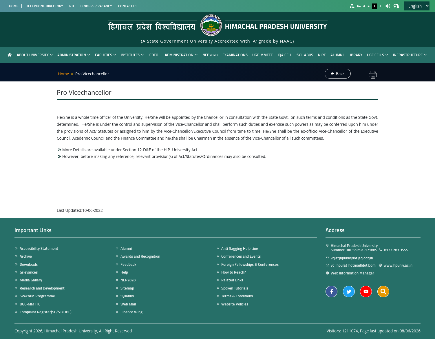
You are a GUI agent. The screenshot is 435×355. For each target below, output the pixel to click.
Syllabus (305, 54)
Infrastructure (410, 54)
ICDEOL (154, 54)
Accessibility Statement (39, 248)
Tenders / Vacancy (96, 6)
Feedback (128, 264)
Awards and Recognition (140, 256)
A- (369, 6)
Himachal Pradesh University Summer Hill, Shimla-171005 (352, 247)
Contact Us (128, 6)
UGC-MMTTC (262, 54)
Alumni (336, 54)
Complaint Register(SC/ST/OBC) (46, 312)
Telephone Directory (44, 6)
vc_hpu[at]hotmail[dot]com (354, 265)
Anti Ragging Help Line (239, 248)
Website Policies (234, 304)
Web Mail (128, 304)
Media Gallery (31, 280)
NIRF (322, 54)
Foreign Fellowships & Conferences (250, 264)
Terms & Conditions (237, 296)
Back (338, 74)
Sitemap (127, 288)
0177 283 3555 (396, 250)
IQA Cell (285, 54)
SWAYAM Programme (37, 296)
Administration (73, 54)
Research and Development (42, 288)
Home (13, 6)
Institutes (132, 54)
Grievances (29, 272)
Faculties (105, 54)
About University (35, 54)
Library (355, 54)
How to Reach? (233, 272)
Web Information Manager (352, 273)
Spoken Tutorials (234, 288)
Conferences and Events (241, 256)
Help (124, 272)
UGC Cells (377, 54)
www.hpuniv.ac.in (401, 265)
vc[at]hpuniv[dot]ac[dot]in (352, 258)
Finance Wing (131, 312)
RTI (71, 6)
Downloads (29, 264)
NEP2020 (210, 54)
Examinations (235, 54)
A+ (359, 6)
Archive (26, 256)
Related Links (232, 280)
